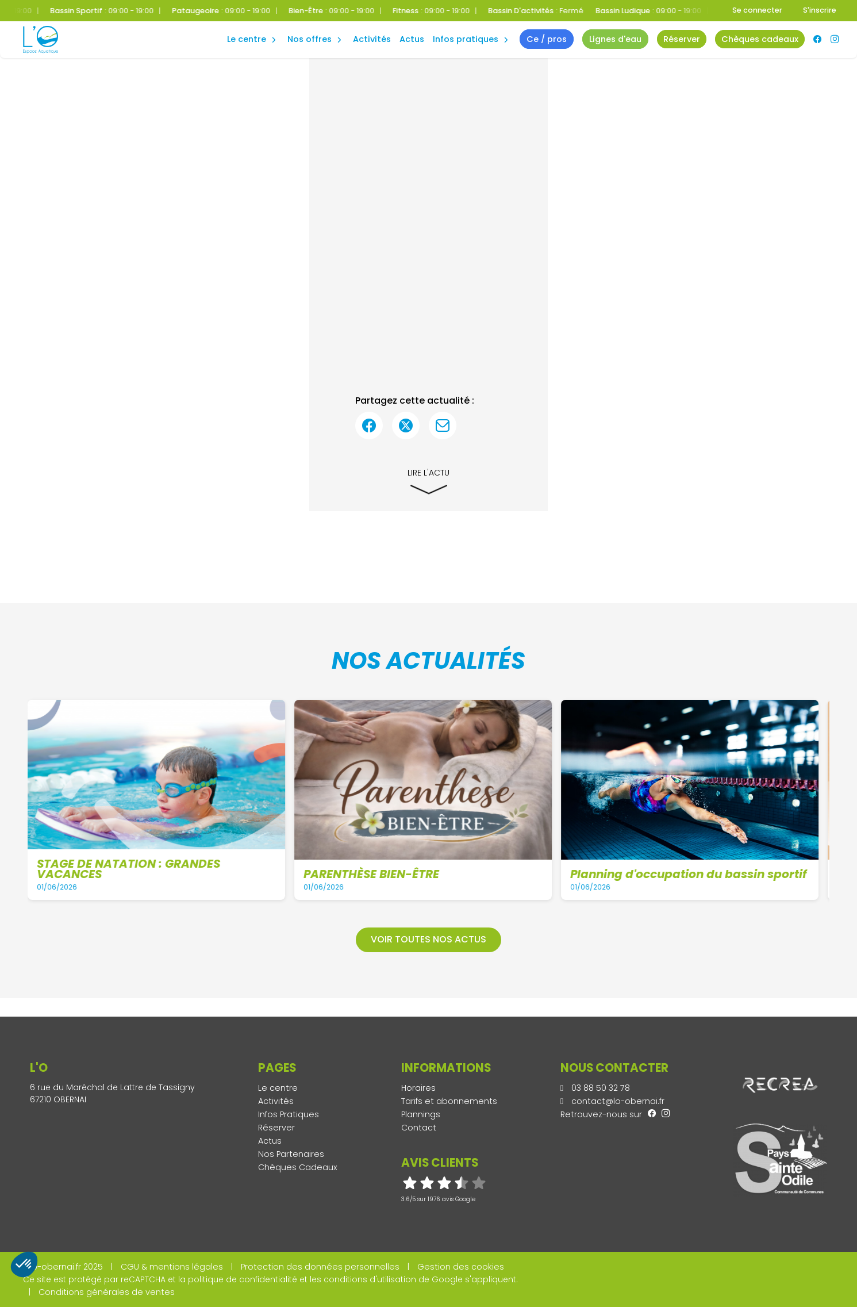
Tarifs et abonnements (449, 1101)
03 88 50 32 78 (595, 1088)
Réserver (276, 1127)
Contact (418, 1127)
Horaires (418, 1088)
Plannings (420, 1114)
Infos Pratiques (465, 39)
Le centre (278, 1088)
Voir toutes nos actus (428, 939)
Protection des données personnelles (320, 1266)
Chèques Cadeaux (297, 1167)
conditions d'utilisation (370, 1279)
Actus (411, 39)
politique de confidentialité (242, 1279)
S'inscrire (819, 10)
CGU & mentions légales (172, 1266)
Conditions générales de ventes (107, 1292)
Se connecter (757, 10)
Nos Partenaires (291, 1154)
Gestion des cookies (460, 1266)
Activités (372, 39)
